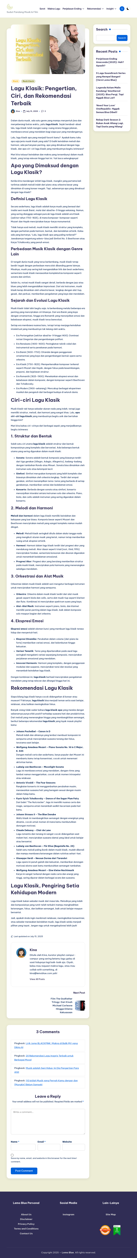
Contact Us (26, 1233)
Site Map (111, 1214)
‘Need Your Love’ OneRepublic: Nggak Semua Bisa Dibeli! (108, 109)
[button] (37, 979)
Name (15, 1141)
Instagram (68, 1214)
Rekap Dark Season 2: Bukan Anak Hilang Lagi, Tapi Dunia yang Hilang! (110, 123)
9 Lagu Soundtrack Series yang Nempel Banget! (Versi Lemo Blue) (110, 76)
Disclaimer (26, 1219)
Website (67, 1141)
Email (42, 1141)
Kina (33, 950)
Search (102, 29)
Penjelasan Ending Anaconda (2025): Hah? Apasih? (110, 62)
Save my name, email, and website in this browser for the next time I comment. (44, 1160)
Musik (15, 81)
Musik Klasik (28, 81)
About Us (26, 1214)
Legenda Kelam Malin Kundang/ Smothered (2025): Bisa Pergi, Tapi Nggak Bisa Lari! (110, 92)
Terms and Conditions (26, 1228)
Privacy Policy (26, 1224)
